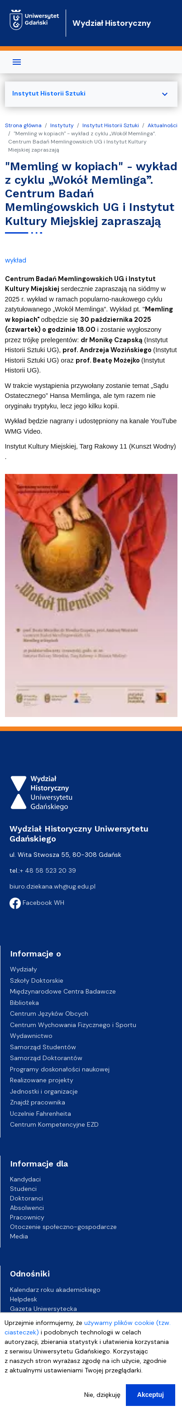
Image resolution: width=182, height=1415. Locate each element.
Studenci (23, 1189)
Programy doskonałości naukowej (60, 1069)
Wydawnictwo (31, 1036)
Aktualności (162, 125)
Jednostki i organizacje (44, 1091)
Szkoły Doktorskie (36, 980)
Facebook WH (37, 903)
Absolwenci (27, 1208)
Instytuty (62, 125)
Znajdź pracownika (37, 1102)
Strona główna (23, 125)
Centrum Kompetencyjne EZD (54, 1124)
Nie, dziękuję (102, 1397)
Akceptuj (150, 1397)
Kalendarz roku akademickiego (55, 1290)
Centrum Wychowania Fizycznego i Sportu (73, 1025)
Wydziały (23, 969)
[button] (91, 595)
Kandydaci (25, 1179)
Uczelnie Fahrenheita (40, 1113)
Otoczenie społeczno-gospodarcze (63, 1227)
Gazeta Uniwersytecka (43, 1309)
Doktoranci (26, 1198)
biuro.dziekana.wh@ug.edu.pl (53, 886)
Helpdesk (23, 1299)
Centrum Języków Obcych (49, 1013)
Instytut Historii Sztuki (110, 125)
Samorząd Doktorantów (46, 1058)
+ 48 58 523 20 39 (48, 870)
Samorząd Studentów (43, 1047)
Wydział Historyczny (111, 23)
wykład (15, 260)
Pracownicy (27, 1217)
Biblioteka (24, 1003)
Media (19, 1236)
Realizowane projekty (41, 1080)
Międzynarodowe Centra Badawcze (63, 991)
